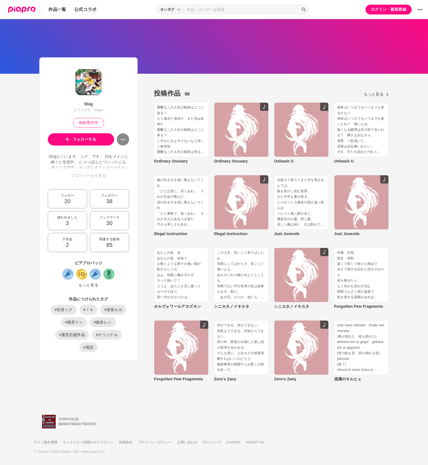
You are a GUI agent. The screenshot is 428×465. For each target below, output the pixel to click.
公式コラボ (85, 9)
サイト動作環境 (45, 442)
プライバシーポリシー (155, 442)
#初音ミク (64, 309)
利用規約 (125, 442)
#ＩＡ (89, 309)
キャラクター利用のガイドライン (88, 442)
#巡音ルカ (113, 309)
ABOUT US (255, 442)
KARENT (234, 442)
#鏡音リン (74, 322)
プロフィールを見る (88, 175)
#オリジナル (107, 335)
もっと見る (88, 285)
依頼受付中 (88, 122)
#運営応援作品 (72, 335)
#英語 (89, 347)
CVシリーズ (212, 442)
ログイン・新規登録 (388, 9)
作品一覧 (57, 9)
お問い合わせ (187, 442)
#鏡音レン (103, 322)
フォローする (81, 139)
